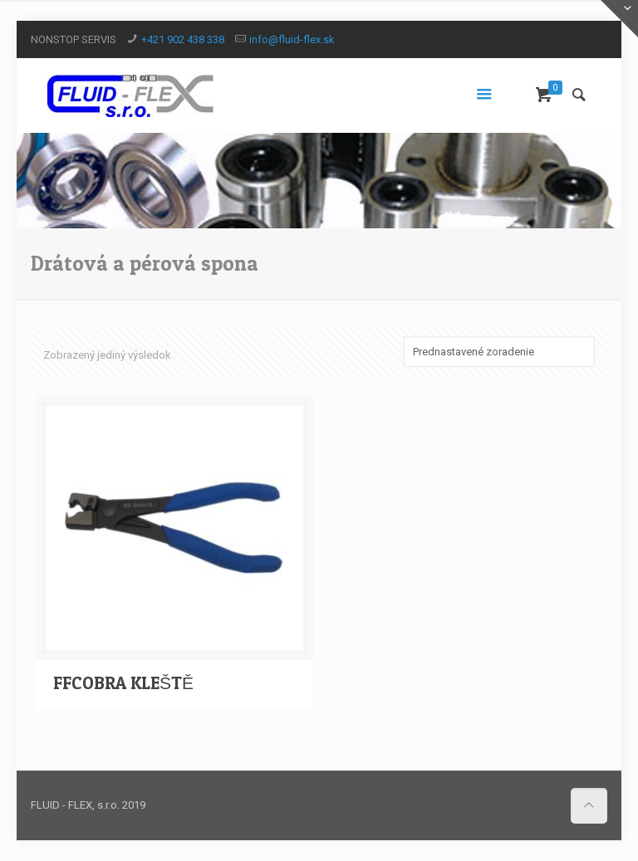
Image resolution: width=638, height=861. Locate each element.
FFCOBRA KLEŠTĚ (123, 683)
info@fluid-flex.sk (292, 39)
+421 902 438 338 (182, 39)
